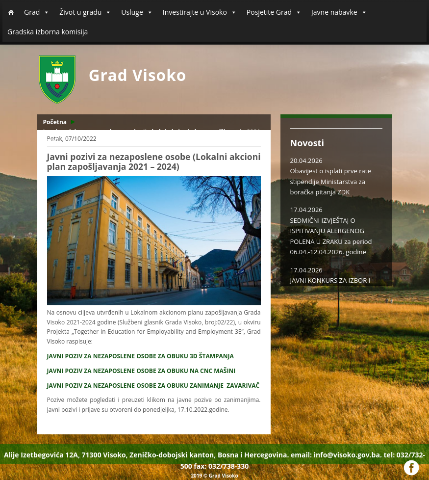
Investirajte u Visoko (200, 12)
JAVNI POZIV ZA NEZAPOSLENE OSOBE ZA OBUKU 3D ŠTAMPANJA (140, 356)
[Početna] (10, 12)
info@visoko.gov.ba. (348, 454)
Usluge (136, 12)
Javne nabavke (339, 12)
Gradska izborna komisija (47, 31)
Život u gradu (85, 12)
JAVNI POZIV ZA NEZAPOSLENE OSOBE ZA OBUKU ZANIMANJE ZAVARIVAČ (153, 385)
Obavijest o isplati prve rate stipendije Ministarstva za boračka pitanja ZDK (330, 181)
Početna (55, 122)
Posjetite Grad (274, 12)
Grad (37, 12)
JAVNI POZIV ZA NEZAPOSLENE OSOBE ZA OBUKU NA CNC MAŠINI (141, 371)
